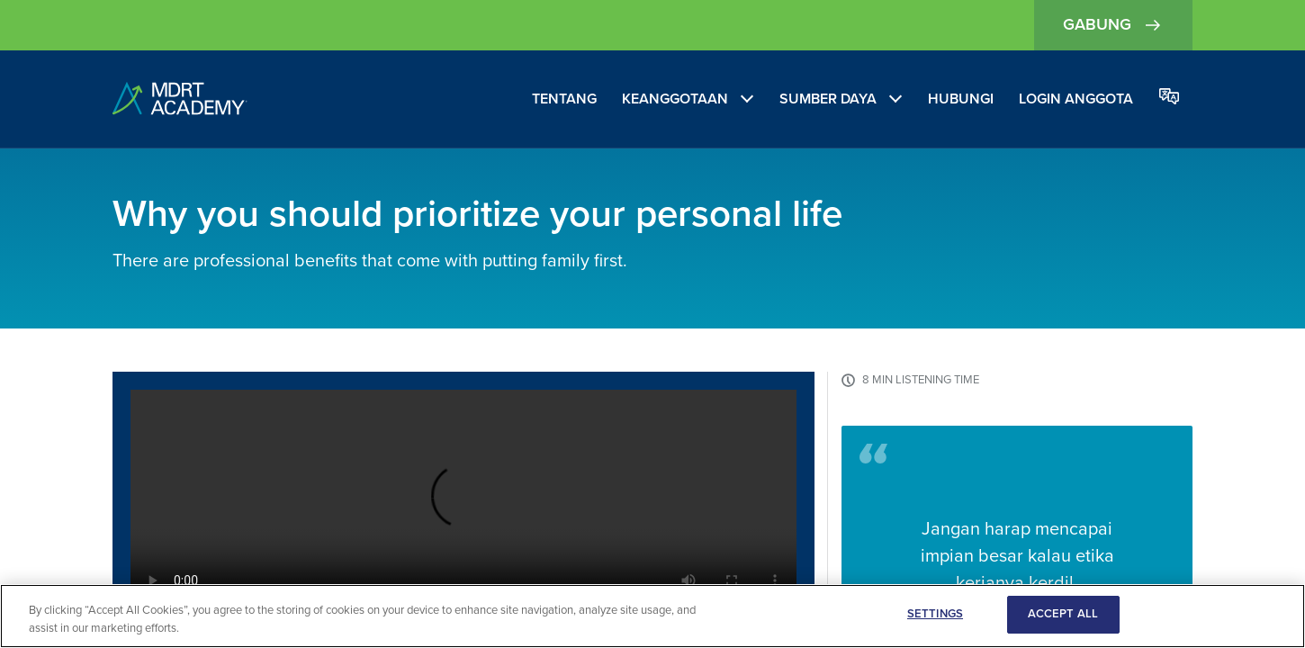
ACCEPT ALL (1063, 614)
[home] (180, 99)
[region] (652, 616)
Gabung (1113, 25)
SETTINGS (935, 614)
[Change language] (1169, 98)
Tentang (564, 99)
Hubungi (961, 99)
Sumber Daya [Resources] (828, 99)
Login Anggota (1076, 99)
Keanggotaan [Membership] (675, 99)
